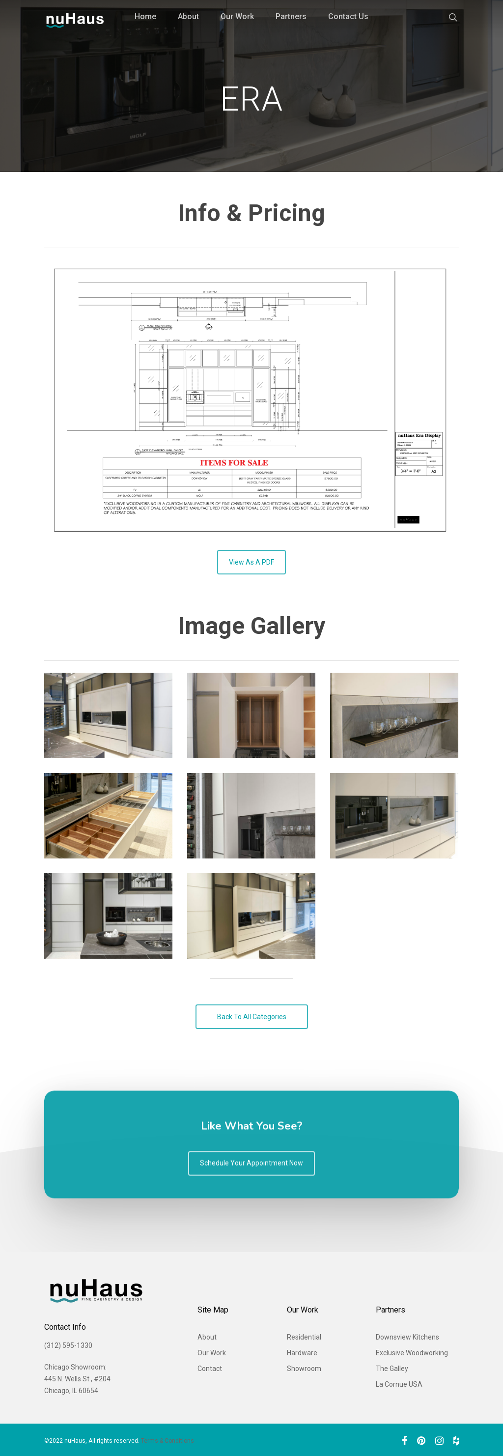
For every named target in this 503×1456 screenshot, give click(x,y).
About (188, 16)
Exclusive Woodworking (412, 1353)
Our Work (237, 16)
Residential (304, 1337)
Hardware (302, 1353)
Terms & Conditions (167, 1440)
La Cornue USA (399, 1384)
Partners (291, 16)
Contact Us (348, 16)
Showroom (304, 1368)
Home (145, 16)
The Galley (392, 1368)
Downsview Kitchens (407, 1337)
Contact (209, 1368)
